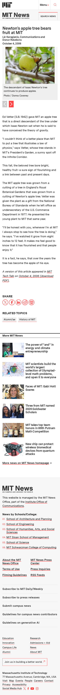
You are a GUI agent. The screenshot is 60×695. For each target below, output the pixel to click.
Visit (5, 680)
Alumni (6, 652)
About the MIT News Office (11, 561)
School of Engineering (20, 524)
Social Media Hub (12, 688)
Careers (38, 680)
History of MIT (27, 319)
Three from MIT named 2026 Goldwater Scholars (40, 409)
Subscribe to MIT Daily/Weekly (22, 589)
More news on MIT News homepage (25, 463)
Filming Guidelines (14, 575)
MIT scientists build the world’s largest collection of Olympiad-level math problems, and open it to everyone (40, 370)
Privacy (6, 684)
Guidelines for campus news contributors (29, 614)
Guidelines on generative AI (20, 622)
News (33, 647)
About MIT (36, 652)
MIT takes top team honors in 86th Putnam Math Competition (40, 428)
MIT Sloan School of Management (27, 537)
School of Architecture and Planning (29, 519)
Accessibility (19, 684)
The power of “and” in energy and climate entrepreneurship (39, 348)
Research (35, 638)
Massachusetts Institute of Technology (24, 673)
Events (19, 680)
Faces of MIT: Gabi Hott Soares (40, 388)
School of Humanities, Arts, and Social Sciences (30, 530)
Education (8, 638)
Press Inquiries (40, 569)
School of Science (17, 542)
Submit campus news (16, 605)
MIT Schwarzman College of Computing (31, 547)
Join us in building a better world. (25, 661)
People (28, 680)
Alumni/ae (9, 319)
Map (11, 680)
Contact (48, 680)
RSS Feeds (38, 575)
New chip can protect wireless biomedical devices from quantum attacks (39, 449)
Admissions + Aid (40, 642)
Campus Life (9, 647)
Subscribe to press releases (21, 597)
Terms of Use (11, 569)
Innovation (8, 642)
